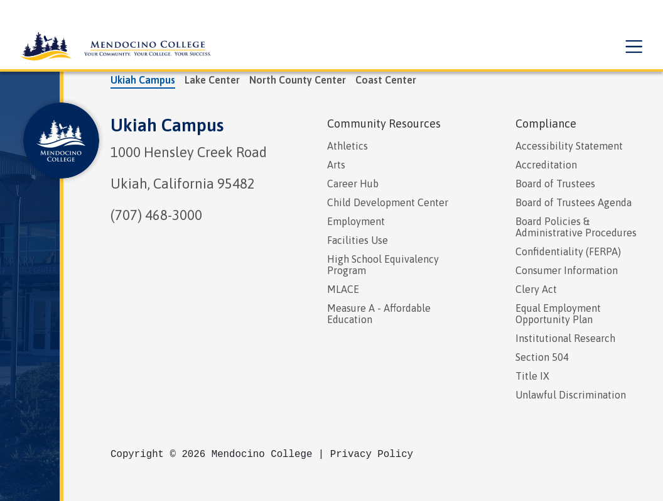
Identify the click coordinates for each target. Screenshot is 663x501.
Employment (356, 221)
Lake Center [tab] (212, 79)
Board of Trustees (555, 183)
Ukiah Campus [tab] (142, 79)
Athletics (347, 145)
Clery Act (536, 289)
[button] (633, 47)
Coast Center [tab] (385, 79)
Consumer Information (566, 270)
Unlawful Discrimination (570, 394)
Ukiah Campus (167, 125)
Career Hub (353, 183)
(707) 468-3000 (156, 215)
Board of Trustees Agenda (573, 202)
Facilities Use (357, 240)
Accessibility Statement (569, 145)
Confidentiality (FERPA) (568, 251)
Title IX (532, 376)
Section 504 (542, 357)
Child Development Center (387, 202)
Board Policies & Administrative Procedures (576, 227)
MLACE (343, 289)
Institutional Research (565, 338)
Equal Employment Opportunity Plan (558, 313)
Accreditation (546, 164)
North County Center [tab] (297, 79)
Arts (336, 164)
